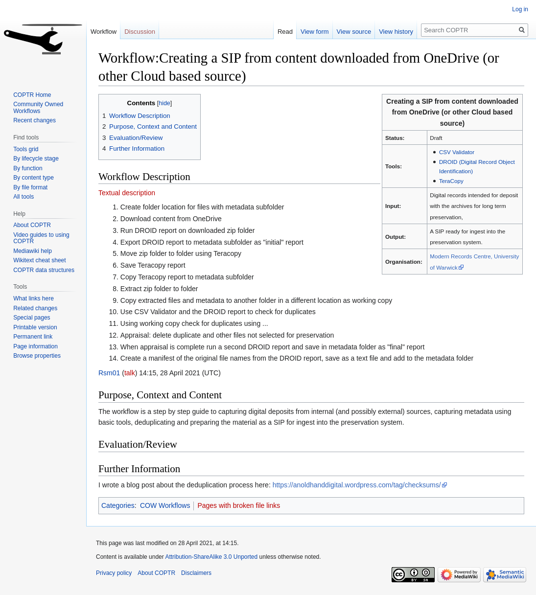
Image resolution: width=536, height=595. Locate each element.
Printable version (35, 327)
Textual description (126, 193)
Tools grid (25, 149)
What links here (33, 298)
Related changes (35, 308)
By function (27, 168)
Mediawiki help (32, 251)
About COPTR (32, 225)
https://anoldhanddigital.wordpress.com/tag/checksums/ (357, 485)
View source (354, 31)
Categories (118, 505)
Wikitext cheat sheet (39, 260)
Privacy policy (114, 573)
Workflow (104, 31)
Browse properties (37, 355)
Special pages (31, 317)
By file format (30, 187)
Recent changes (34, 120)
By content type (33, 177)
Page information (35, 346)
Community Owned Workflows (38, 107)
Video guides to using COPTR (41, 238)
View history (396, 31)
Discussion (139, 31)
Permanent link (32, 336)
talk (129, 373)
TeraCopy (451, 181)
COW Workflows (165, 505)
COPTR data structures (43, 270)
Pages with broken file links (238, 505)
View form (315, 31)
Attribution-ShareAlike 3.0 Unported (211, 556)
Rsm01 (109, 373)
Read (285, 31)
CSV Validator (456, 152)
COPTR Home (32, 95)
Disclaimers (196, 573)
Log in (520, 9)
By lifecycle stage (36, 158)
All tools (23, 196)
